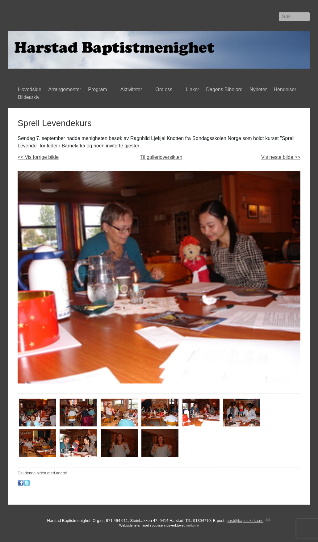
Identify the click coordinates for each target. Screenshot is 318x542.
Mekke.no (192, 525)
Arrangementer (64, 89)
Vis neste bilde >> (280, 157)
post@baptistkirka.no (245, 520)
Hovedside (29, 89)
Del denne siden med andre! (42, 473)
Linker (192, 89)
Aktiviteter (132, 90)
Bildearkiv (30, 98)
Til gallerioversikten (161, 157)
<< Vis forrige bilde (38, 157)
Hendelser (286, 90)
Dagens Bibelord (224, 89)
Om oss (165, 90)
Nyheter (258, 89)
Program (99, 90)
